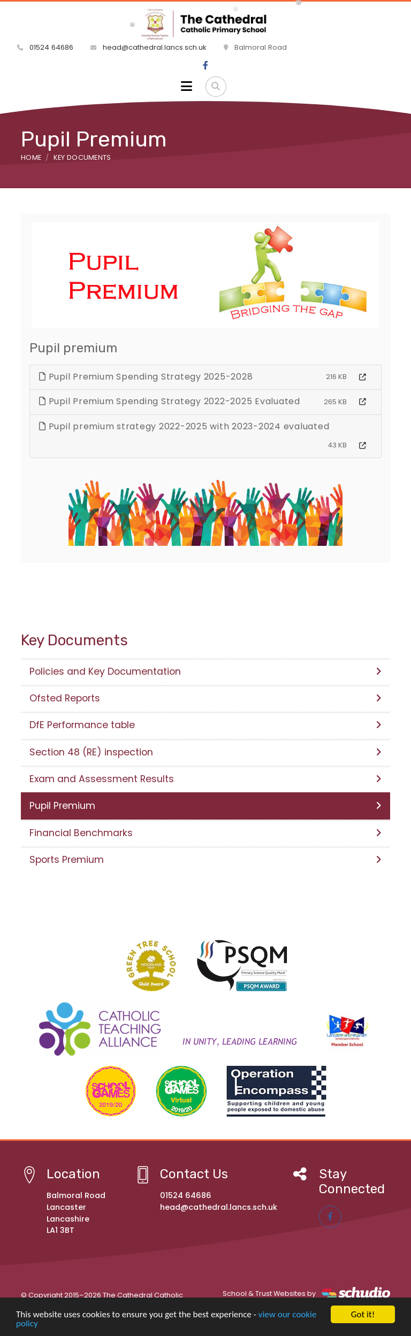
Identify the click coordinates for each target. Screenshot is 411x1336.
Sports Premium (205, 859)
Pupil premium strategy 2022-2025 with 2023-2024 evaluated (184, 426)
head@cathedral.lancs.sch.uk (148, 47)
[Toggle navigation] (186, 86)
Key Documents (82, 157)
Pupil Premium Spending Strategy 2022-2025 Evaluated (169, 401)
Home (31, 157)
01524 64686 (45, 47)
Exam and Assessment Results (205, 779)
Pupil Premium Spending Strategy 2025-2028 (146, 376)
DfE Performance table (205, 725)
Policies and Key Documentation (205, 671)
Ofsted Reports (205, 698)
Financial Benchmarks (205, 833)
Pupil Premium (205, 805)
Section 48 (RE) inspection (205, 752)
